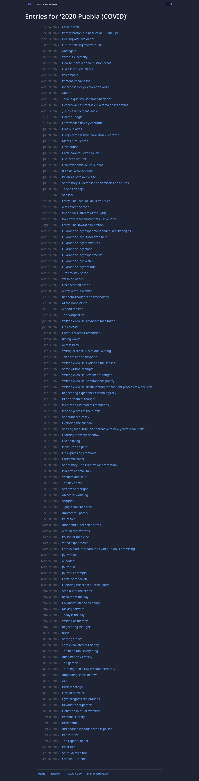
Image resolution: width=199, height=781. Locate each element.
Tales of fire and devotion (79, 357)
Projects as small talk (76, 471)
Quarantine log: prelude (78, 267)
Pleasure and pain (74, 447)
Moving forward (73, 609)
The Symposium (73, 315)
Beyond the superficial (77, 705)
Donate (41, 774)
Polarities (68, 747)
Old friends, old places (77, 69)
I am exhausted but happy (80, 645)
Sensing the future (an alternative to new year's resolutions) (103, 429)
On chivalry (70, 327)
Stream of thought (75, 489)
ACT (65, 681)
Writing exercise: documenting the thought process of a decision (107, 387)
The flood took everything (80, 651)
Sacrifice (68, 195)
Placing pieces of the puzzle (81, 411)
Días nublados (72, 129)
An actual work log (75, 495)
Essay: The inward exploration (83, 225)
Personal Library (73, 717)
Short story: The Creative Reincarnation (89, 465)
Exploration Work (47, 4)
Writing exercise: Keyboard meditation (88, 321)
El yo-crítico (70, 147)
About (66, 93)
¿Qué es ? (80, 111)
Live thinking (71, 441)
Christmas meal (73, 459)
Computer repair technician (81, 333)
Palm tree (68, 519)
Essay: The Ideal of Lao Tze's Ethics (86, 201)
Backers (55, 774)
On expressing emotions (79, 453)
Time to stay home (75, 273)
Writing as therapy (75, 621)
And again (69, 51)
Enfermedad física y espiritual (82, 123)
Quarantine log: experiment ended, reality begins (96, 231)
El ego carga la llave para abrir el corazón (90, 135)
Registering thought (76, 627)
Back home (70, 723)
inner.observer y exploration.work (85, 87)
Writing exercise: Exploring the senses (88, 363)
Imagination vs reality (77, 657)
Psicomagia (70, 75)
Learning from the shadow (80, 435)
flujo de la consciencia (77, 171)
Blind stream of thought (78, 399)
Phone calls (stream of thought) (84, 213)
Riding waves (71, 339)
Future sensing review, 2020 (81, 45)
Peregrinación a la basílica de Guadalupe (90, 33)
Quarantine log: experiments (82, 255)
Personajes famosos (76, 81)
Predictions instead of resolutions (85, 405)
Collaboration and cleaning (81, 603)
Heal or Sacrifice (73, 693)
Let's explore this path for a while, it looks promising (98, 549)
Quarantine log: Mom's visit (81, 243)
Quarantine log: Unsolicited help (84, 237)
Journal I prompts (74, 573)
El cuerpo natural (74, 159)
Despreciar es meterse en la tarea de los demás (95, 105)
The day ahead (72, 483)
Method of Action (29, 4)
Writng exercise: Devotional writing (86, 351)
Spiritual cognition (75, 753)
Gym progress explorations (81, 699)
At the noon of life (74, 303)
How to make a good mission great (86, 63)
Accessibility (70, 345)
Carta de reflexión (74, 579)
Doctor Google (72, 117)
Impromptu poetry (75, 513)
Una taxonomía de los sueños (82, 165)
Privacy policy (73, 774)
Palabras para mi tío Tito (79, 177)
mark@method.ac (97, 774)
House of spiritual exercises (81, 711)
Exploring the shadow (77, 423)
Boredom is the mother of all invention (89, 219)
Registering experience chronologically (89, 393)
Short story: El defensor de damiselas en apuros (95, 183)
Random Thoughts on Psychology (85, 297)
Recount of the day (75, 597)
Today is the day (73, 615)
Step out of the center (77, 591)
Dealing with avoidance (78, 39)
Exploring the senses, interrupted (85, 585)
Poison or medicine (75, 537)
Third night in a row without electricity (88, 669)
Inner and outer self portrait (81, 525)
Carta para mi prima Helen (80, 153)
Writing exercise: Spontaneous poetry (88, 381)
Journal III (69, 555)
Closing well (70, 27)
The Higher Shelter (75, 741)
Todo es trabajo (73, 189)
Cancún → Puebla (74, 759)
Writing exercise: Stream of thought (87, 375)
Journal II (68, 567)
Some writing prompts (77, 369)
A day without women (77, 291)
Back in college (72, 687)
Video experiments (75, 543)
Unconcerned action (76, 285)
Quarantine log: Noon (77, 249)
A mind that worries (76, 531)
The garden (70, 663)
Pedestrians (70, 735)
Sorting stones (72, 639)
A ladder (68, 561)
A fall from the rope (75, 207)
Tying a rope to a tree (77, 507)
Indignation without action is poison (87, 729)
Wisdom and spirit (74, 477)
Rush (65, 633)
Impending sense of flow (79, 675)
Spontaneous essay (75, 417)
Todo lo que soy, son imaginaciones (86, 99)
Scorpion (68, 501)
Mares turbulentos (75, 141)
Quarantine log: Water (77, 261)
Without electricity (74, 57)
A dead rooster (72, 309)
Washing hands (73, 279)
